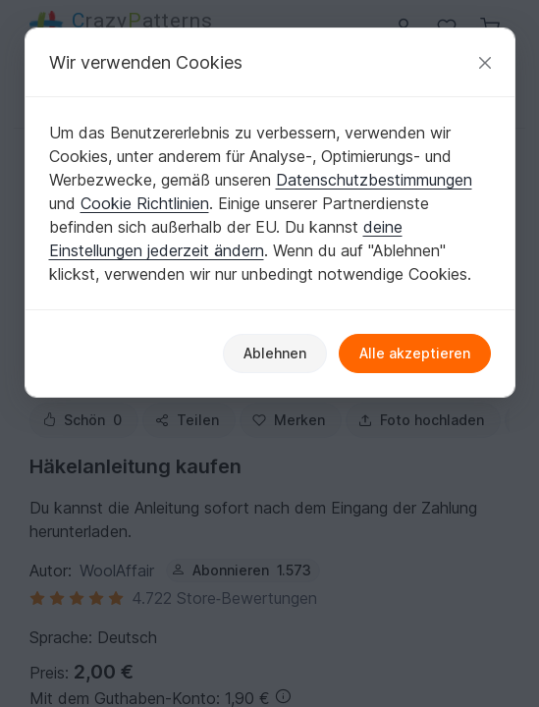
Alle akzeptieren (414, 353)
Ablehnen (274, 353)
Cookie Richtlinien (145, 203)
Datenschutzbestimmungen (374, 180)
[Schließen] (485, 62)
